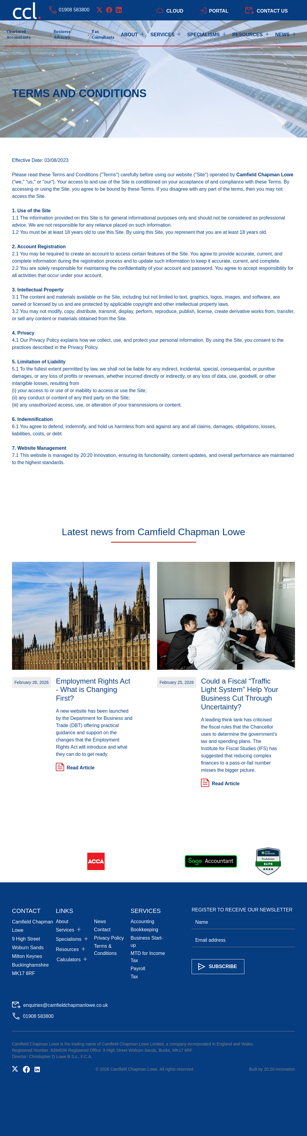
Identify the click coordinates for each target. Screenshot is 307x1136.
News (100, 921)
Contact (102, 929)
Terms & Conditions (105, 950)
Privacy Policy (109, 938)
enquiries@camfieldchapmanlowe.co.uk (65, 1005)
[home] (63, 35)
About (62, 921)
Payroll (137, 968)
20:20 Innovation (98, 455)
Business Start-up (146, 941)
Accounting (142, 921)
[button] (136, 35)
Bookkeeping (144, 929)
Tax (134, 976)
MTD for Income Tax (147, 957)
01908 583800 (74, 9)
